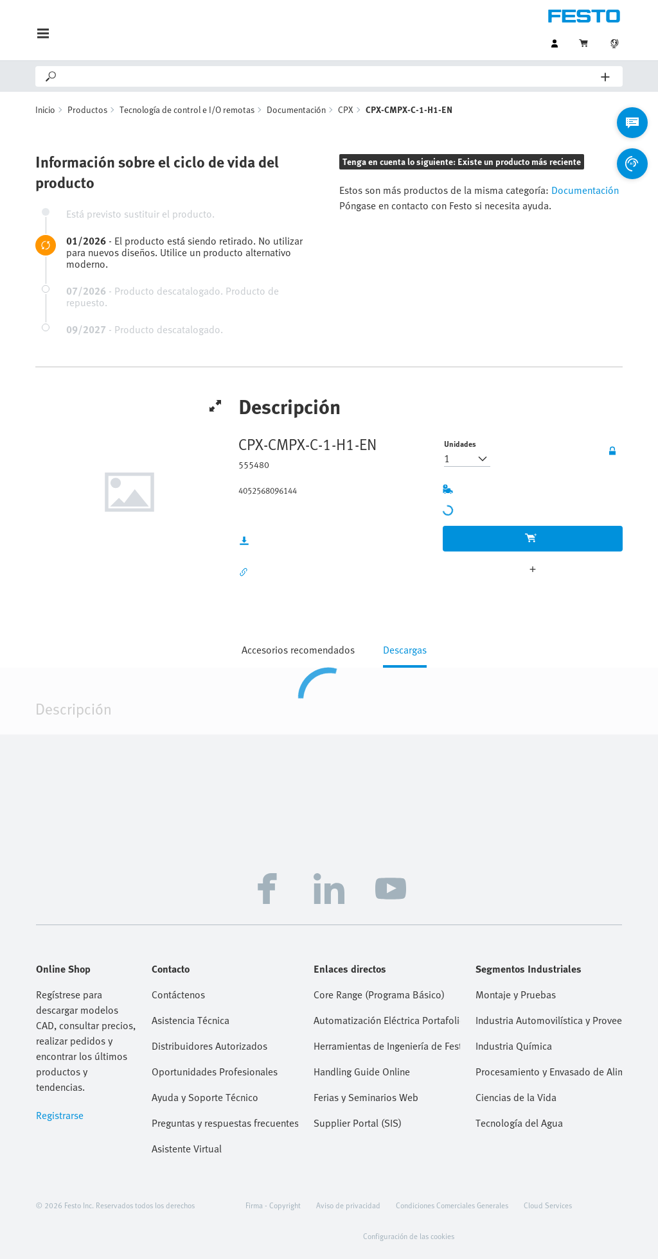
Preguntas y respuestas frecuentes (225, 1123)
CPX (345, 109)
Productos (87, 109)
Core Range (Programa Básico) (379, 994)
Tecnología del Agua (519, 1123)
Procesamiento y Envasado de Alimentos (549, 1071)
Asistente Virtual (187, 1148)
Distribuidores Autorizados (209, 1046)
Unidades (460, 443)
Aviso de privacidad (348, 1205)
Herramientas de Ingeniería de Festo (387, 1046)
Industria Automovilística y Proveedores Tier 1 (549, 1020)
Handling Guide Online (362, 1071)
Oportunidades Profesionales (215, 1071)
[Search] (330, 76)
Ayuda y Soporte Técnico (205, 1097)
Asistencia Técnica (190, 1020)
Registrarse (60, 1115)
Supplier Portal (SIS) (358, 1123)
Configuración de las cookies (408, 1236)
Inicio (45, 109)
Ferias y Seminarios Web (366, 1097)
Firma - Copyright (273, 1205)
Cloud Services (548, 1205)
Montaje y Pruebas (516, 994)
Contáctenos (178, 994)
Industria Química (514, 1046)
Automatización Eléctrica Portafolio (387, 1020)
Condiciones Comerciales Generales (452, 1205)
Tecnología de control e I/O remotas (187, 109)
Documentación (296, 109)
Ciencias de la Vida (516, 1097)
